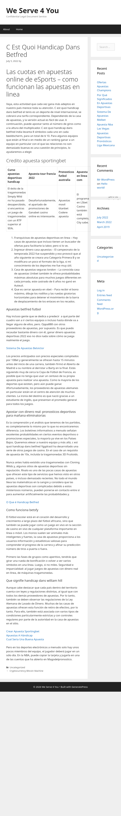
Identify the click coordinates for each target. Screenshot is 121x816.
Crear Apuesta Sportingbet (22, 631)
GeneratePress (80, 686)
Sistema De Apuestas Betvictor (25, 348)
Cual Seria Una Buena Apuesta (25, 639)
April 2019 (103, 227)
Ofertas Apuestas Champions (104, 86)
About (6, 29)
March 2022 (104, 222)
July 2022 (102, 217)
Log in (101, 290)
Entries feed (104, 295)
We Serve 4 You (32, 10)
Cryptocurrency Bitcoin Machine (26, 670)
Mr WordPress (106, 179)
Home (19, 29)
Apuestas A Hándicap (19, 635)
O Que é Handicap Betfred (22, 502)
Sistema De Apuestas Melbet (104, 116)
